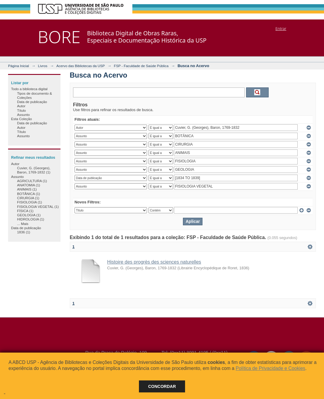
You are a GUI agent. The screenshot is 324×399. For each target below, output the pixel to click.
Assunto (23, 115)
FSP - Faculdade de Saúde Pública (141, 66)
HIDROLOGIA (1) (30, 219)
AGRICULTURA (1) (32, 181)
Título (21, 110)
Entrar (280, 28)
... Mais (22, 224)
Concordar (162, 386)
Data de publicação (32, 102)
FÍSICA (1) (25, 211)
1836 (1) (23, 232)
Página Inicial (18, 66)
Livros (42, 66)
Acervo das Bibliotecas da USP (80, 66)
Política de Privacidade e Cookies (270, 368)
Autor (21, 106)
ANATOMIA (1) (28, 185)
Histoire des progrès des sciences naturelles (154, 262)
